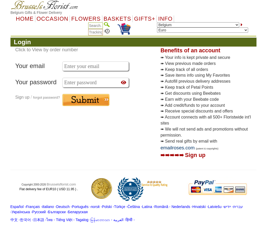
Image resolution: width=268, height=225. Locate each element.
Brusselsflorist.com (61, 184)
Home (25, 19)
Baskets (117, 19)
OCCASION (53, 19)
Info (165, 19)
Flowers (85, 19)
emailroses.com (177, 147)
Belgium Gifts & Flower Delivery (36, 12)
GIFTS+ (144, 19)
